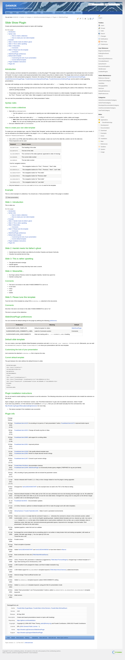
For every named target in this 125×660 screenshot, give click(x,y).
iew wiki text (43, 637)
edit (17, 605)
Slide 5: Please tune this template (18, 50)
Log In (100, 18)
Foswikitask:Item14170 (68, 423)
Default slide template (14, 56)
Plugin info (11, 63)
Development (59, 13)
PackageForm (11, 605)
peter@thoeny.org (46, 623)
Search (101, 33)
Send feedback (33, 652)
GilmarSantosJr (19, 511)
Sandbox (102, 146)
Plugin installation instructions (17, 61)
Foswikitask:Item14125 (21, 423)
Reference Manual (103, 78)
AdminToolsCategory (104, 80)
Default (76, 325)
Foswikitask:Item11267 (21, 458)
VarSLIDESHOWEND (42, 549)
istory (27, 637)
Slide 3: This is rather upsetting (17, 44)
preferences (53, 320)
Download (22, 13)
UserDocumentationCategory (107, 108)
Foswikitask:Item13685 (21, 437)
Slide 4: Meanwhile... (14, 46)
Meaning (52, 325)
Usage (39, 13)
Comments (15, 48)
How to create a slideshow (19, 36)
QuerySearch (102, 63)
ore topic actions (62, 637)
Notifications (103, 39)
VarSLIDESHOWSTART (29, 486)
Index (101, 31)
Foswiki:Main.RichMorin (21, 465)
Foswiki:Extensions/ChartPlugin (76, 77)
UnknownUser (29, 642)
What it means (26, 144)
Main (101, 141)
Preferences (103, 44)
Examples (78, 13)
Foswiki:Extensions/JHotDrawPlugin (60, 79)
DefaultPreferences (104, 91)
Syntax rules (12, 34)
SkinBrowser (102, 69)
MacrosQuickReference (105, 58)
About (14, 13)
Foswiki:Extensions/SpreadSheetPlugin (36, 79)
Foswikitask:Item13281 (21, 444)
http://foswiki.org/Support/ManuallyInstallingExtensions (21, 406)
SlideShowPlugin (63, 17)
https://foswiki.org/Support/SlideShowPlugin (30, 632)
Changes (102, 36)
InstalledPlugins (103, 71)
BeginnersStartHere (104, 51)
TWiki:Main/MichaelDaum (40, 554)
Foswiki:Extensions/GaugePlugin (15, 79)
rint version (20, 637)
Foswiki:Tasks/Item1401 (31, 511)
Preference (19, 325)
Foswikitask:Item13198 (21, 451)
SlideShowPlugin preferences (17, 54)
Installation (30, 13)
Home (8, 13)
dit (8, 637)
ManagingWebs (103, 86)
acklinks (35, 637)
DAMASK (15, 17)
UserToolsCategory (104, 110)
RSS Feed (102, 41)
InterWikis (101, 83)
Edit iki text (52, 637)
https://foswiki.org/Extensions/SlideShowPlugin (31, 629)
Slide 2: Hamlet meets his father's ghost (20, 42)
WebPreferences (103, 93)
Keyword (13, 144)
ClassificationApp (105, 122)
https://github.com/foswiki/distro (26, 620)
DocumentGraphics (104, 66)
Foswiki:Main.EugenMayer (25, 608)
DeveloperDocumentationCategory (108, 105)
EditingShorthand (103, 53)
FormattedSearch (103, 61)
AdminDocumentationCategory (42, 17)
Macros (64, 549)
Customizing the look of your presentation (24, 58)
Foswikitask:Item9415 (20, 500)
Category (29, 17)
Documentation (48, 13)
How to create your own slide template (23, 38)
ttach (13, 637)
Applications (103, 120)
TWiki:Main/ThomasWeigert (59, 559)
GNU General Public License (28, 626)
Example (11, 40)
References (69, 13)
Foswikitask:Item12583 (21, 453)
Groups (101, 28)
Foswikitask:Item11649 (21, 467)
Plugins (55, 17)
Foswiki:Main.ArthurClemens (41, 608)
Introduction (11, 32)
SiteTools (101, 88)
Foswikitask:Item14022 (21, 430)
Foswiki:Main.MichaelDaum (59, 608)
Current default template (19, 60)
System (22, 17)
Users (101, 25)
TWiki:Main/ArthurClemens (58, 569)
